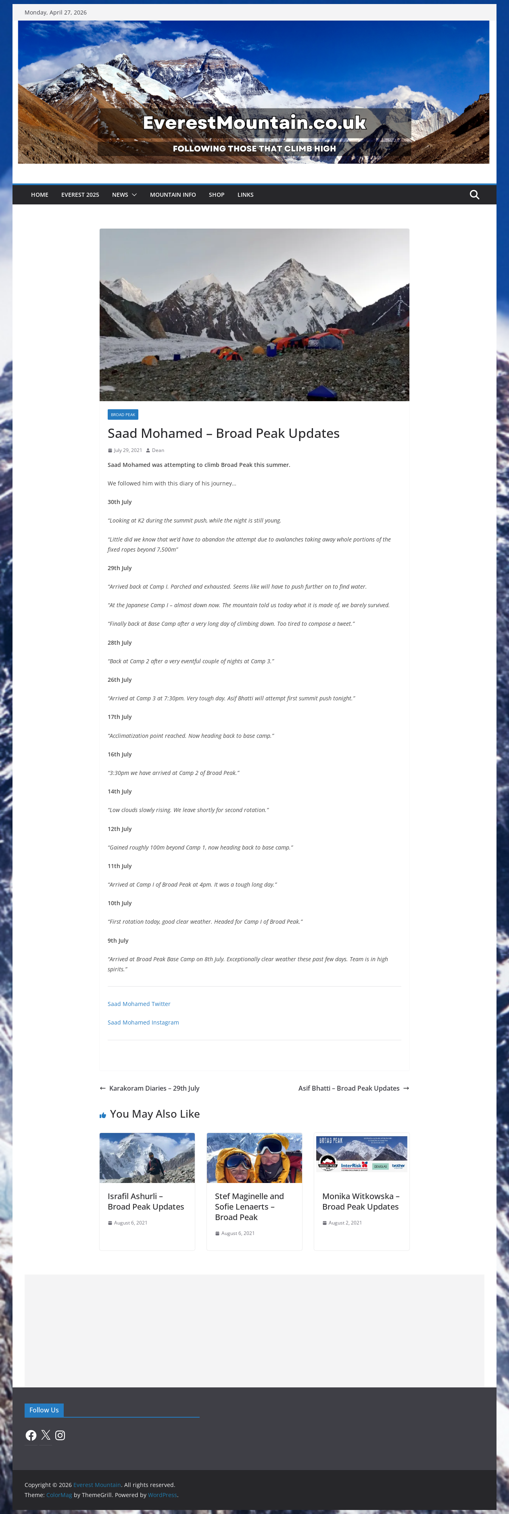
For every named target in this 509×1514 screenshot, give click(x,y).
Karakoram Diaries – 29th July (150, 1088)
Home (39, 194)
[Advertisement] (254, 1331)
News (120, 194)
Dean (158, 450)
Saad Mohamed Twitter (139, 1004)
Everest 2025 (80, 194)
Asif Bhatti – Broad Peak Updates (353, 1088)
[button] (132, 194)
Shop (217, 194)
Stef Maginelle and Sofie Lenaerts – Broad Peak (249, 1206)
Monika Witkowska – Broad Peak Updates (361, 1201)
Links (246, 194)
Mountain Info (173, 194)
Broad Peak (123, 414)
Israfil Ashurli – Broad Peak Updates (146, 1201)
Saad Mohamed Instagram (143, 1022)
